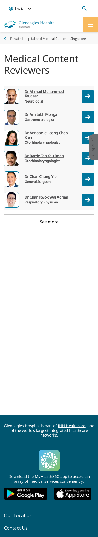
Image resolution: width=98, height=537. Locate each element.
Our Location (18, 515)
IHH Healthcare (71, 425)
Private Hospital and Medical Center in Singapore (48, 38)
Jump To (93, 147)
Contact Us (16, 528)
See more (49, 222)
